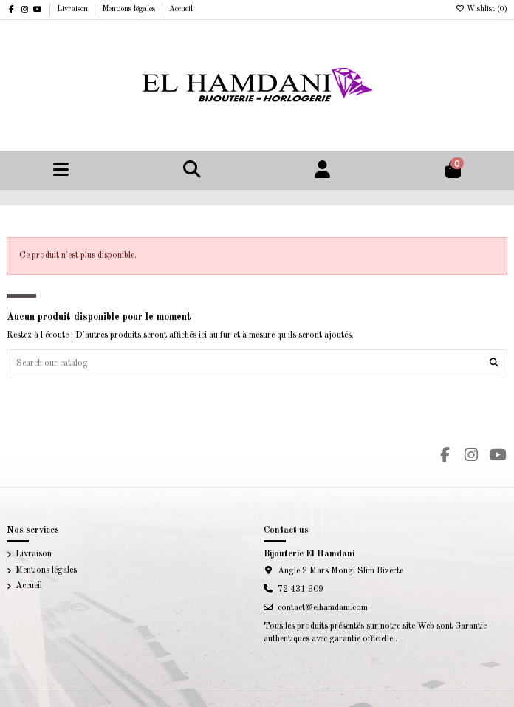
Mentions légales (129, 9)
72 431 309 (300, 589)
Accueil (181, 9)
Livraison (73, 9)
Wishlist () (481, 9)
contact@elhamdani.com (323, 608)
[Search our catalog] (494, 363)
